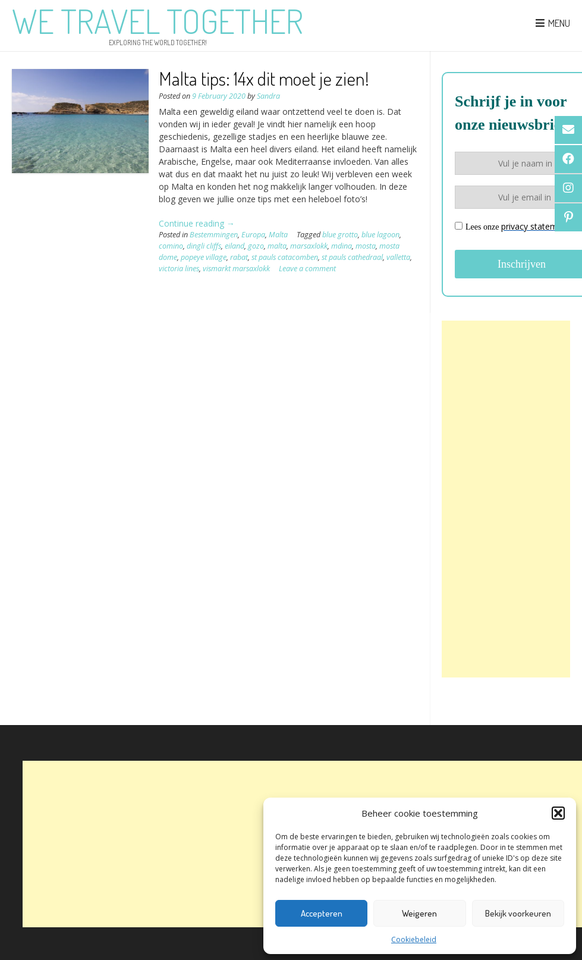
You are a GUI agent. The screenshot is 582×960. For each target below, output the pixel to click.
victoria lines (179, 268)
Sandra (268, 96)
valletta (398, 257)
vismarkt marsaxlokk (236, 268)
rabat (239, 257)
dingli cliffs (204, 246)
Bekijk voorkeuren (518, 913)
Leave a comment (307, 268)
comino (171, 246)
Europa (253, 235)
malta (277, 246)
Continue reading (197, 223)
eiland (234, 246)
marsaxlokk (309, 246)
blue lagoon (380, 235)
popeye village (203, 257)
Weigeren (419, 913)
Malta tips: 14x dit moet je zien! (264, 78)
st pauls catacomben (284, 257)
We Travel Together (157, 20)
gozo (256, 246)
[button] (558, 813)
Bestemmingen (214, 235)
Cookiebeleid (413, 939)
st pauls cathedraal (352, 257)
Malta (278, 235)
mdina (341, 246)
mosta (366, 246)
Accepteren (321, 913)
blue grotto (340, 235)
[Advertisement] (506, 499)
